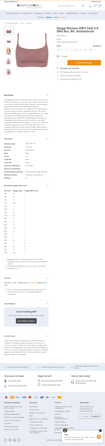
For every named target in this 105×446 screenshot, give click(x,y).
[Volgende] (8, 78)
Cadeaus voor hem (11, 429)
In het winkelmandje (84, 63)
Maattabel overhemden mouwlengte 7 (38, 431)
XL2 (90, 49)
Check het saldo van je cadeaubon (63, 407)
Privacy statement (36, 425)
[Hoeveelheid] (61, 62)
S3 (58, 49)
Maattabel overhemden (38, 428)
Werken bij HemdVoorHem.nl (61, 418)
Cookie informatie (36, 422)
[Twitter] (10, 440)
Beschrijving (8, 95)
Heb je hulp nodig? (80, 376)
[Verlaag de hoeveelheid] (58, 62)
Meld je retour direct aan (51, 385)
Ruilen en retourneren (12, 420)
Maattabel (97, 46)
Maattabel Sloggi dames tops (15, 185)
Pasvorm (7, 278)
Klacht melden (60, 422)
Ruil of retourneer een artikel (52, 380)
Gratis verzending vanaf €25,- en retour (13, 407)
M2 (75, 49)
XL (80, 49)
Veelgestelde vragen (62, 411)
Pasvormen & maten (14, 376)
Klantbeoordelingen (11, 426)
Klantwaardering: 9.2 (11, 1)
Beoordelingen (9, 304)
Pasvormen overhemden (17, 385)
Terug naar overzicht (11, 23)
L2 (85, 49)
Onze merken (34, 410)
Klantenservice (96, 1)
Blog (31, 416)
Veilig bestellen (9, 411)
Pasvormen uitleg (14, 380)
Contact (58, 402)
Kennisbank (33, 406)
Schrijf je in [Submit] (96, 416)
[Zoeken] (83, 6)
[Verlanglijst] (93, 6)
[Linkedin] (14, 440)
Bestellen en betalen (12, 402)
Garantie (7, 423)
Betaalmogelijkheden (12, 414)
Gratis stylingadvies (62, 425)
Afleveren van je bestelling (14, 417)
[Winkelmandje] (98, 6)
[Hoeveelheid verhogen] (64, 62)
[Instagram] (19, 440)
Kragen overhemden (37, 413)
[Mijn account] (89, 6)
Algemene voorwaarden (38, 419)
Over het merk (9, 336)
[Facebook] (5, 440)
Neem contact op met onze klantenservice (85, 382)
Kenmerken (8, 139)
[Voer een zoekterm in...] (70, 6)
